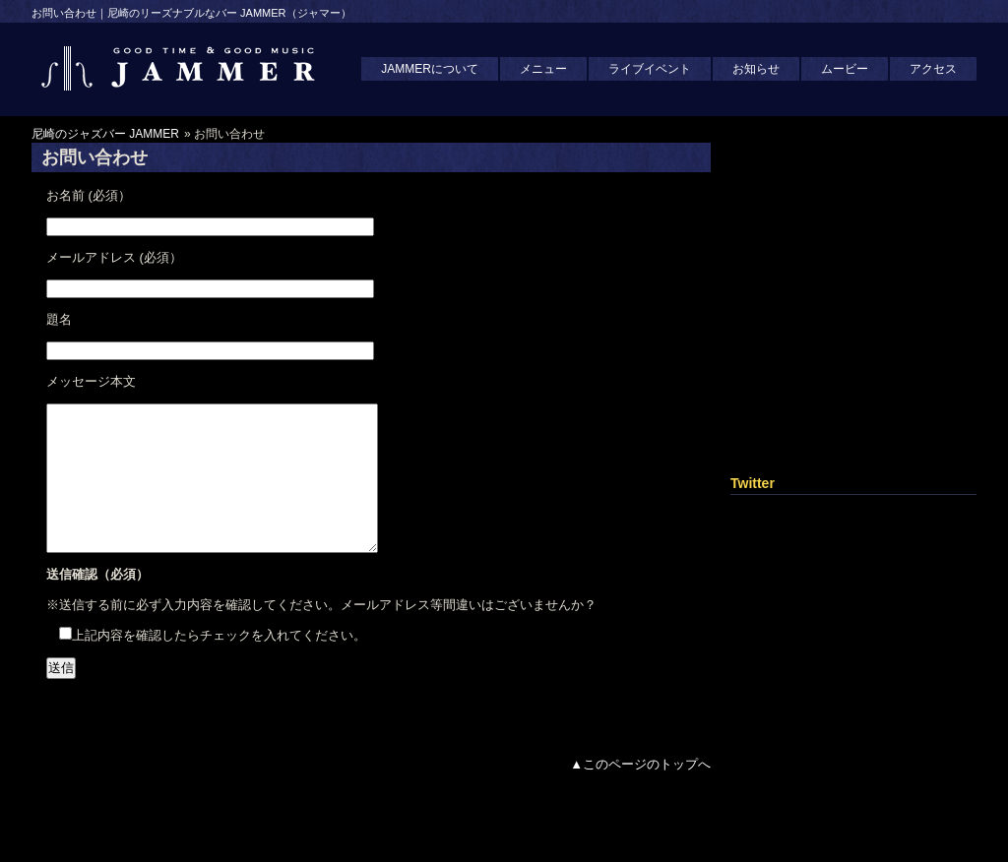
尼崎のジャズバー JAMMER (105, 134)
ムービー (844, 69)
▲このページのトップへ (640, 793)
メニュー (543, 69)
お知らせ (756, 69)
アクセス (933, 69)
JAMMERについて (429, 69)
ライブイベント (649, 69)
